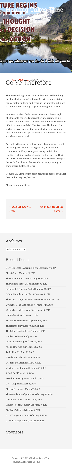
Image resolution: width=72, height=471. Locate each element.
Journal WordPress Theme (26, 462)
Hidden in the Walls (15, 336)
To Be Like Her (13, 352)
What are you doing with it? (19, 368)
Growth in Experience (17, 420)
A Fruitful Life (13, 373)
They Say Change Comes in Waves (23, 299)
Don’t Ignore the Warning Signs (22, 268)
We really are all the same (18, 310)
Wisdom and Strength (17, 362)
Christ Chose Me (14, 273)
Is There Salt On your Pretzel (20, 289)
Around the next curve (17, 347)
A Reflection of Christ (16, 357)
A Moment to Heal (15, 399)
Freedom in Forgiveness (18, 378)
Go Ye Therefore (14, 315)
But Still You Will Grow (17, 320)
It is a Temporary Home (18, 415)
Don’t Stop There (14, 383)
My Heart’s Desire (15, 410)
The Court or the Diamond (19, 278)
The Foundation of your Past (20, 394)
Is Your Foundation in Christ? (20, 294)
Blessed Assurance (15, 389)
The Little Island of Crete (18, 331)
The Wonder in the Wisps (18, 283)
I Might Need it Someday (18, 405)
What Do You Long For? (17, 341)
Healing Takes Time (34, 9)
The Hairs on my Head (17, 326)
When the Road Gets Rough (19, 305)
